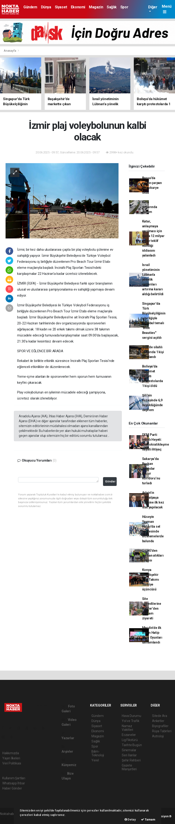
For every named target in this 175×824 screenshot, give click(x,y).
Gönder (110, 481)
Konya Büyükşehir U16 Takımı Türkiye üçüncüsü (150, 579)
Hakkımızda (10, 753)
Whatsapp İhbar (13, 783)
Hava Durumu (131, 716)
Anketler (158, 721)
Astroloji (158, 736)
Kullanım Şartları (13, 778)
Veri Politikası (11, 763)
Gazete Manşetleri (129, 767)
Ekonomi (78, 7)
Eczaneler (129, 735)
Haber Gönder (12, 788)
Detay (130, 819)
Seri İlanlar (129, 755)
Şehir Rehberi (131, 760)
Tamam (148, 819)
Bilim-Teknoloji (97, 753)
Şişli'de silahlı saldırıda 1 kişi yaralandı (153, 352)
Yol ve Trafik (130, 721)
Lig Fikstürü (130, 740)
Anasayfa (10, 50)
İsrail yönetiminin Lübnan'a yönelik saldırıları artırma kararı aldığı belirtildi (153, 279)
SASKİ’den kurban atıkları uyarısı (153, 555)
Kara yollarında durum (149, 207)
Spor (124, 7)
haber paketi (9, 819)
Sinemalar (129, 750)
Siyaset (61, 7)
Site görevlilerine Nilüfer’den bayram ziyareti (151, 608)
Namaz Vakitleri (127, 728)
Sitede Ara (159, 716)
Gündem (30, 7)
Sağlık (112, 7)
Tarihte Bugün (132, 745)
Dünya (46, 7)
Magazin (96, 7)
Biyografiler (160, 726)
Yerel (95, 760)
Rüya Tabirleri (161, 731)
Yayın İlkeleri (11, 758)
